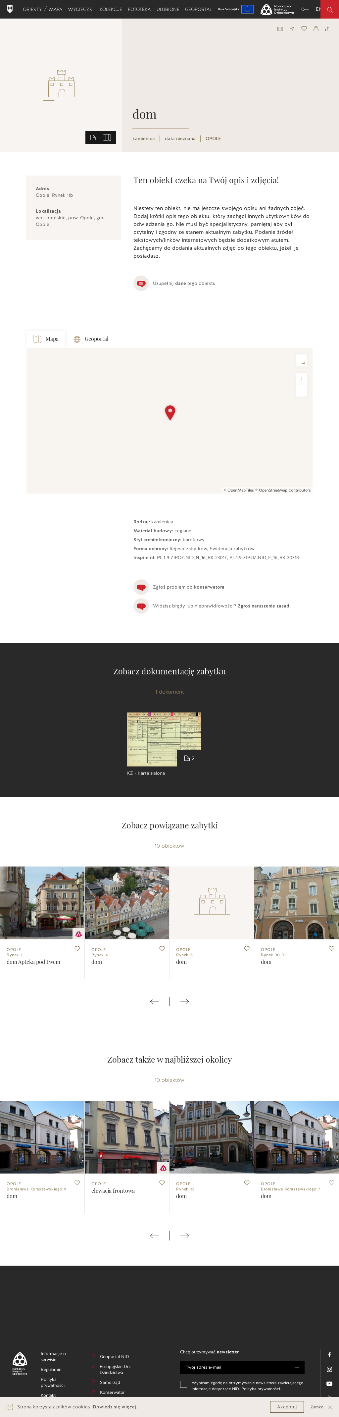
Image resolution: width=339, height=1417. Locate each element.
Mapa (57, 9)
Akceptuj (287, 1407)
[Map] (169, 421)
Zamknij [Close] (321, 1406)
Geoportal (200, 9)
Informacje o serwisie (59, 1358)
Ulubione (169, 9)
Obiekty (33, 9)
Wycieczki (82, 9)
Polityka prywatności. (261, 1388)
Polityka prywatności (59, 1384)
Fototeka (140, 9)
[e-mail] (242, 1367)
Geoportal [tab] (91, 339)
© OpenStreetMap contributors (283, 490)
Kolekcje (112, 9)
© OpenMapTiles (239, 490)
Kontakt (58, 1396)
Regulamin (59, 1370)
